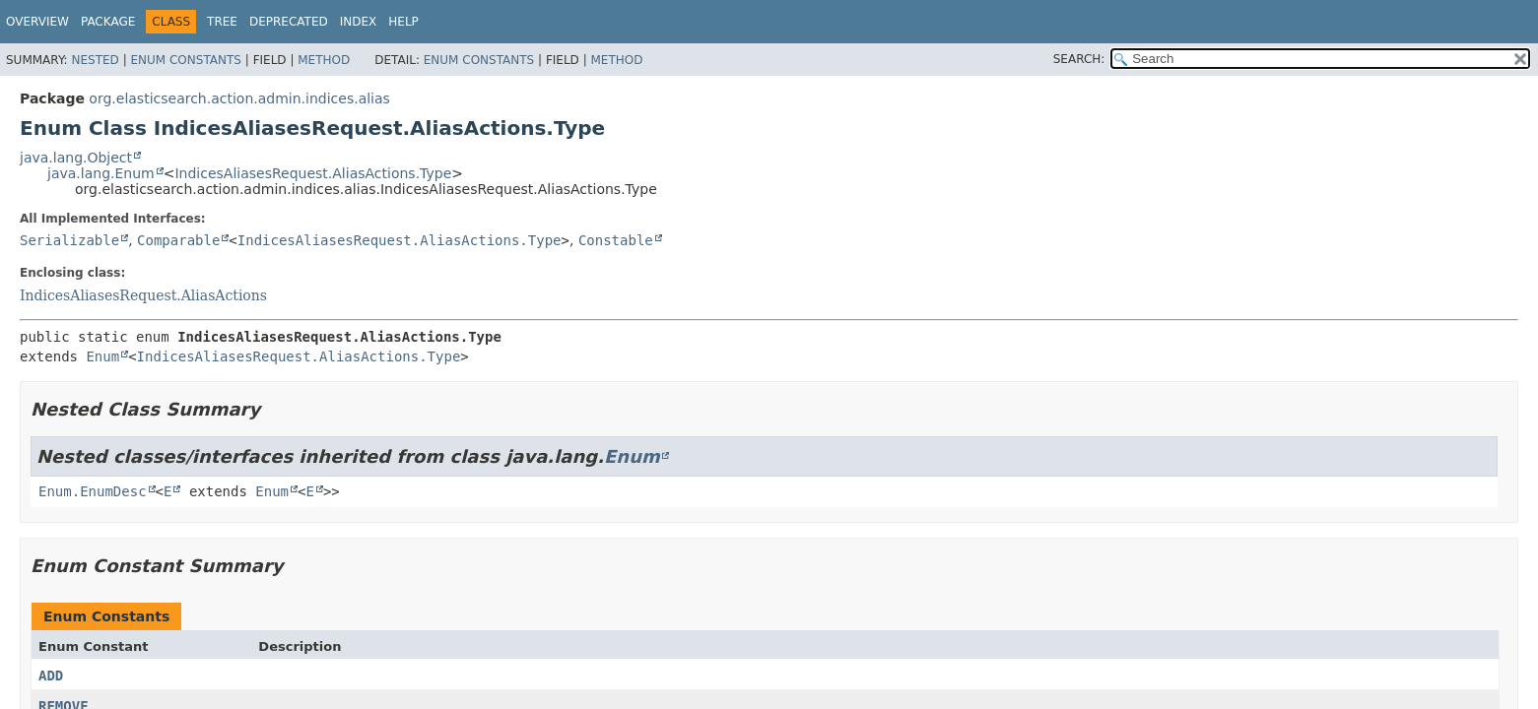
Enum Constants (185, 60)
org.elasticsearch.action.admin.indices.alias (239, 98)
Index (358, 22)
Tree (222, 22)
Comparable (178, 240)
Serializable (69, 240)
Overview (37, 22)
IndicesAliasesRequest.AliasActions (143, 295)
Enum (102, 356)
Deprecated (288, 22)
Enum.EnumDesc (92, 491)
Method (324, 60)
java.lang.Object (76, 157)
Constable (615, 240)
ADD (50, 675)
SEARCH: (1079, 59)
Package (108, 22)
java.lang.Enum (101, 173)
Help (403, 22)
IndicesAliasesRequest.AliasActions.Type (312, 173)
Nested (94, 60)
